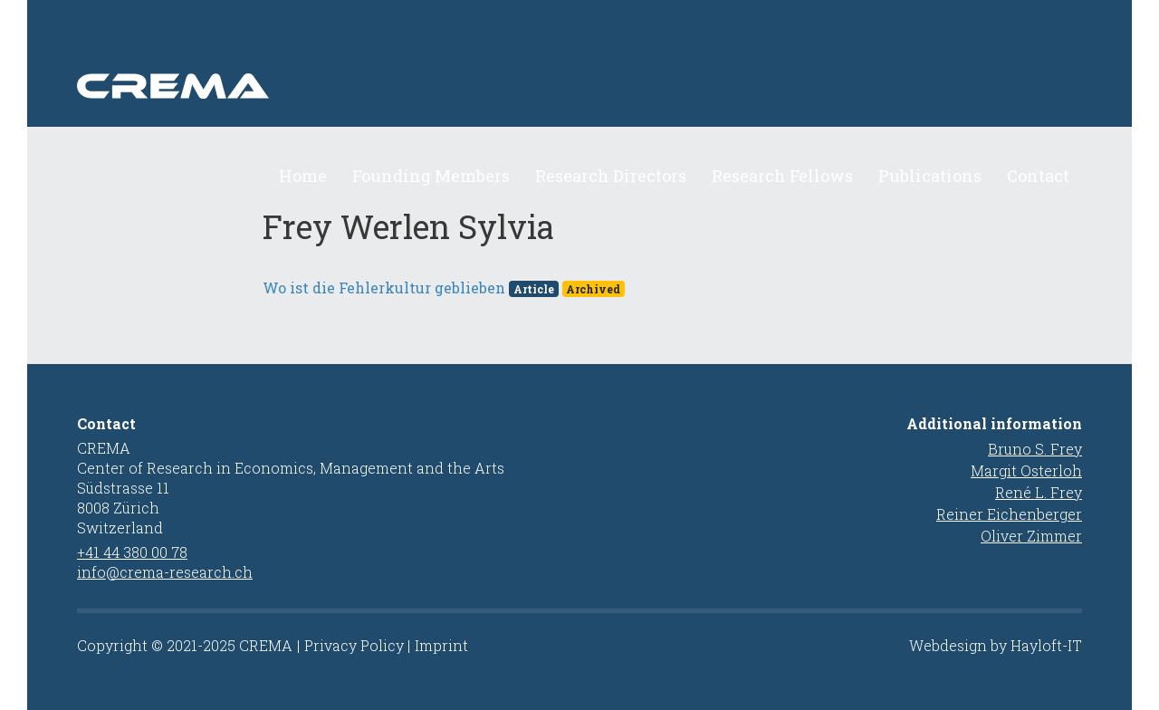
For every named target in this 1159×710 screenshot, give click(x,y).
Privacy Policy (354, 645)
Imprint (441, 645)
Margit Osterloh (1026, 470)
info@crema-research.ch (165, 571)
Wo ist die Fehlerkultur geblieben (384, 287)
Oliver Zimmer (1031, 535)
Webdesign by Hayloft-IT (995, 645)
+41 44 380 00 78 (132, 551)
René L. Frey (1038, 492)
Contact (1038, 176)
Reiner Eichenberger (1009, 513)
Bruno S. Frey (1035, 448)
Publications (930, 176)
